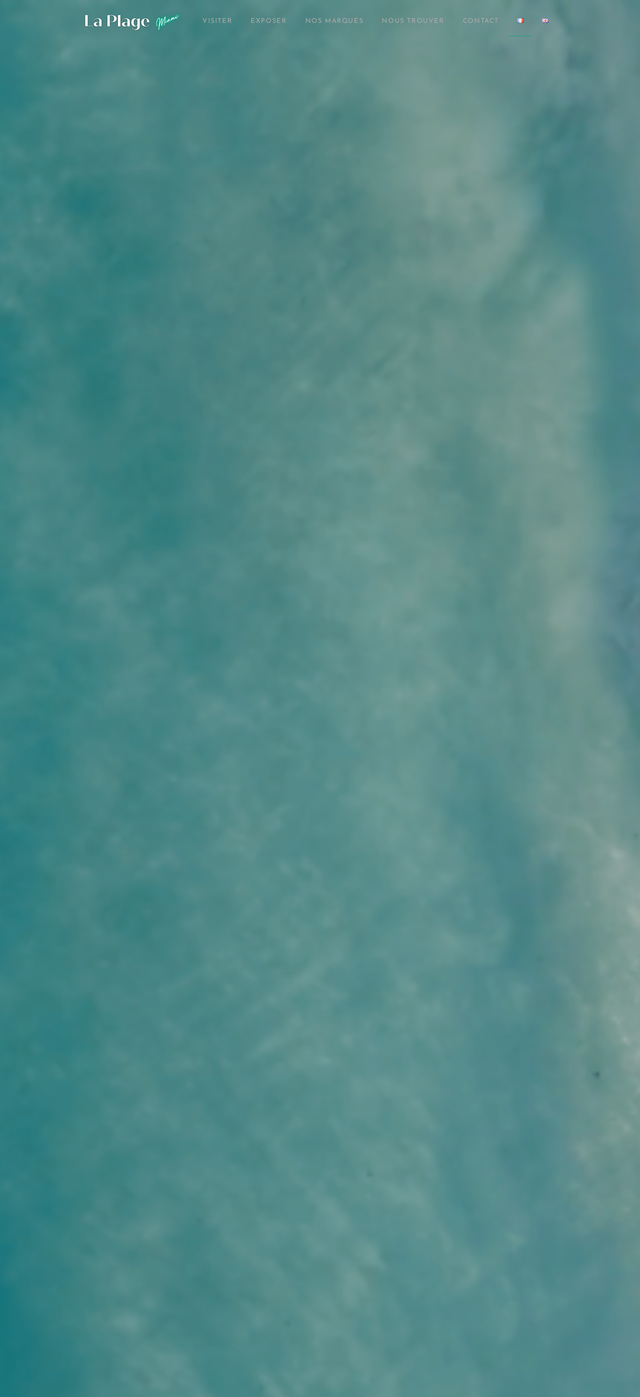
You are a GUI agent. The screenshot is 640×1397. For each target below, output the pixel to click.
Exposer (269, 21)
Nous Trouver (413, 21)
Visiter (217, 21)
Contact (481, 21)
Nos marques (334, 21)
